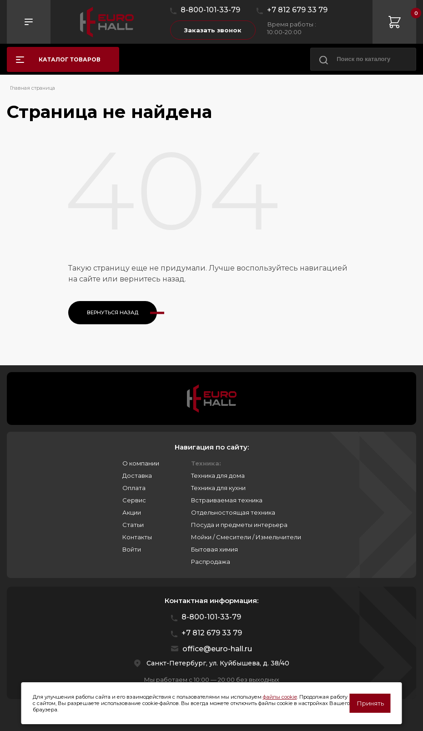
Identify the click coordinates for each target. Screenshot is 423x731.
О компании (140, 463)
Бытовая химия (214, 549)
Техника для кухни (218, 487)
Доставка (137, 475)
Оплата (134, 487)
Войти (131, 549)
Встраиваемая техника (226, 500)
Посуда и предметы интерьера (239, 524)
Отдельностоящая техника (233, 512)
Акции (131, 512)
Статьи (133, 524)
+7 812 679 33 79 (297, 9)
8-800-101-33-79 (210, 9)
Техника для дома (218, 475)
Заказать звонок (213, 30)
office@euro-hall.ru (217, 648)
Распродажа (210, 561)
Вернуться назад (112, 312)
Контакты (137, 537)
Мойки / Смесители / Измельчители (246, 537)
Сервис (134, 500)
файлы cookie (280, 697)
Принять (370, 703)
